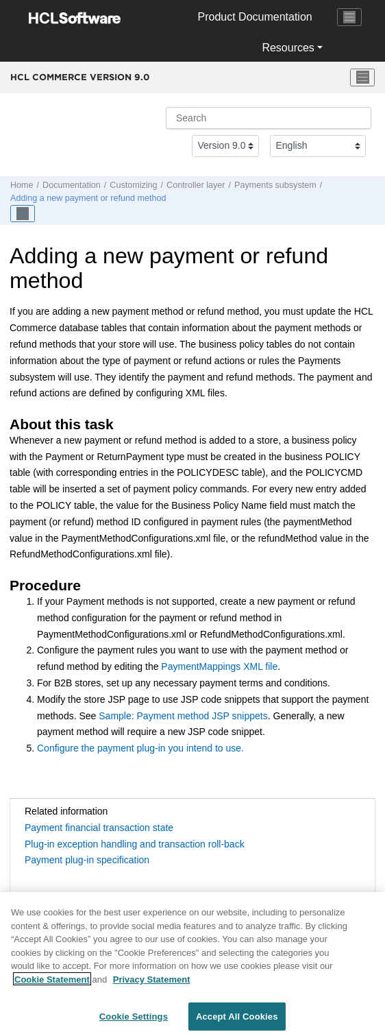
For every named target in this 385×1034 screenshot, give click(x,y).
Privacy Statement (151, 983)
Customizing (133, 185)
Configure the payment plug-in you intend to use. (140, 748)
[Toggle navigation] (349, 17)
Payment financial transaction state (99, 827)
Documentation (71, 185)
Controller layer (195, 185)
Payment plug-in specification (87, 859)
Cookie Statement (52, 983)
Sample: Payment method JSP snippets (183, 715)
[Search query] (268, 118)
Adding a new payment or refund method (88, 198)
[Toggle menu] (362, 77)
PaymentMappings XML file (219, 666)
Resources (288, 47)
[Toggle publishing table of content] (22, 214)
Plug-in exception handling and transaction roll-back (135, 844)
